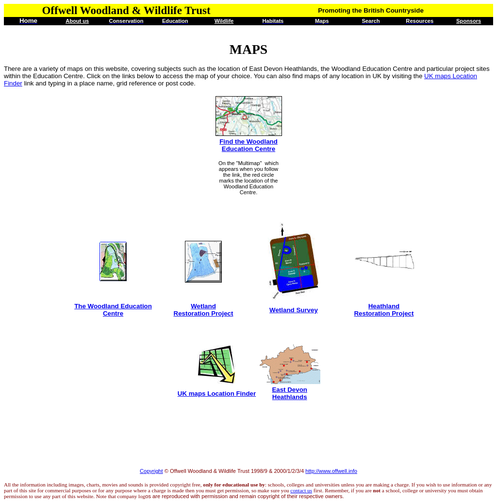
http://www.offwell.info (331, 471)
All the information (25, 484)
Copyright (151, 471)
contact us (301, 490)
